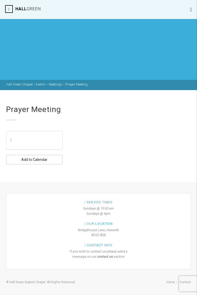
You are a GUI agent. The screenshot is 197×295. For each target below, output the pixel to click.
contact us (105, 256)
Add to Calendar (34, 160)
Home (170, 282)
